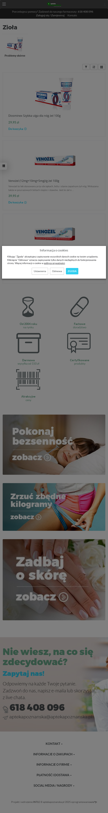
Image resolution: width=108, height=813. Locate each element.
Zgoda (72, 271)
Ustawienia (40, 271)
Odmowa (57, 271)
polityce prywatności (54, 263)
